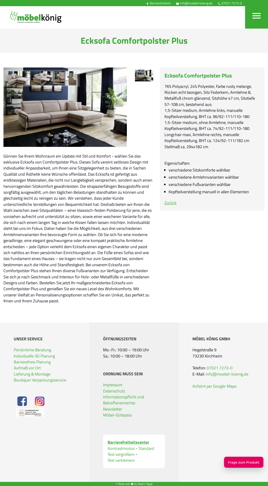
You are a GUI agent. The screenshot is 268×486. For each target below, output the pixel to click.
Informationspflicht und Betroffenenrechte (123, 400)
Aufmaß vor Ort (27, 368)
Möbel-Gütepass (117, 415)
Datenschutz (114, 391)
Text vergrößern (121, 454)
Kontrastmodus (121, 448)
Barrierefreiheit (158, 3)
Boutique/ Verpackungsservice (40, 380)
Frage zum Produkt (238, 462)
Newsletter (112, 409)
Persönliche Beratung (32, 350)
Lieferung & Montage (32, 374)
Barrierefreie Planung (32, 362)
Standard (146, 448)
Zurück (170, 203)
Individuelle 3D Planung (34, 356)
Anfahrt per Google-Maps (214, 386)
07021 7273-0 (230, 3)
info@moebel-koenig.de (194, 3)
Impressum (112, 385)
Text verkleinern (121, 460)
